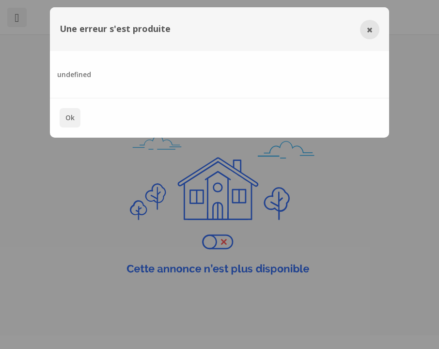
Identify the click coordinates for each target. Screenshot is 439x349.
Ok (70, 117)
